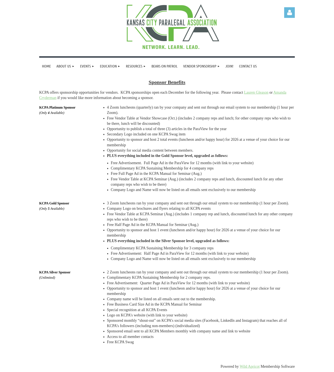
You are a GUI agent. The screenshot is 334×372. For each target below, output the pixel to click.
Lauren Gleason (256, 92)
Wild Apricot (250, 366)
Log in (289, 12)
